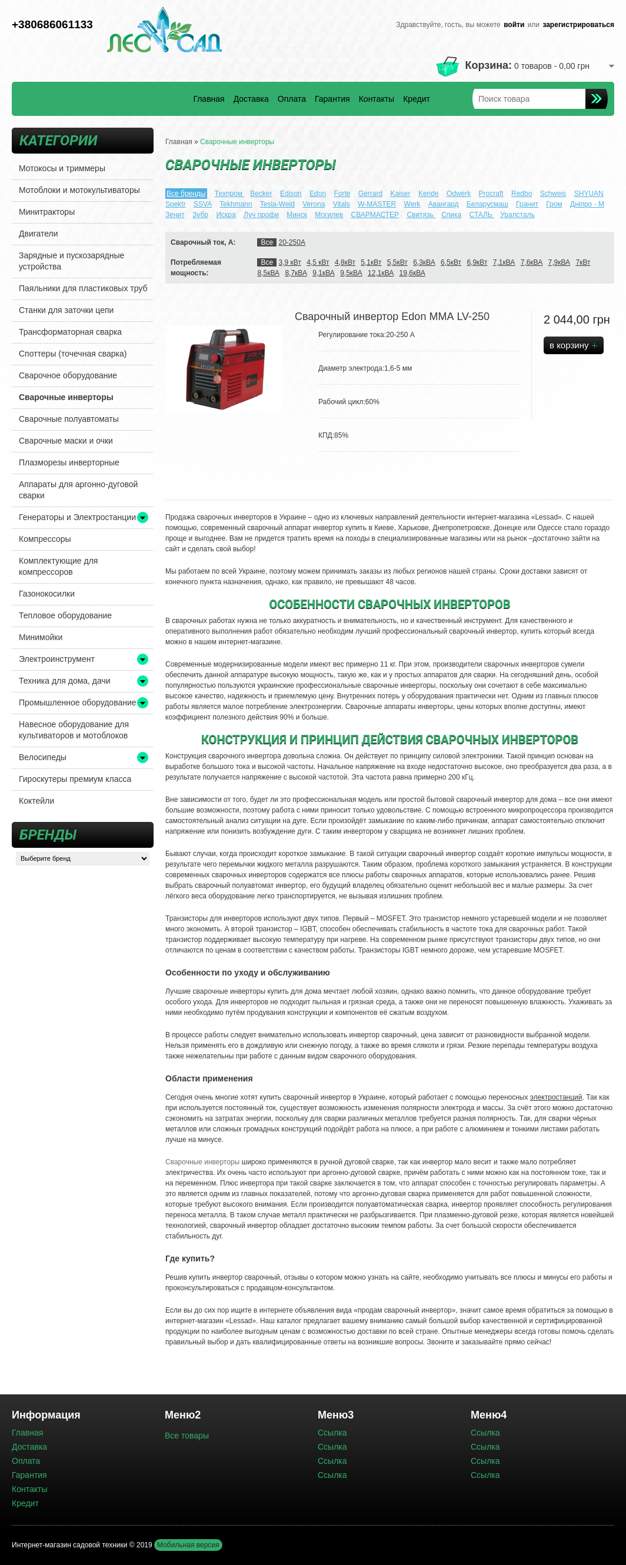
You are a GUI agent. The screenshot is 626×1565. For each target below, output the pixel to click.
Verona (313, 204)
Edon (317, 193)
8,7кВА (296, 273)
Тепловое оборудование (65, 615)
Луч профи (261, 215)
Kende (428, 193)
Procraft (491, 193)
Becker (261, 193)
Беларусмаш (487, 204)
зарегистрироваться (578, 25)
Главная (208, 99)
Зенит (175, 215)
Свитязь (421, 215)
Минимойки (40, 637)
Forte (342, 193)
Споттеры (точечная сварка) (72, 353)
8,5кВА (268, 273)
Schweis (553, 193)
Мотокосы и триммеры (62, 168)
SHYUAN (589, 193)
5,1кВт (371, 262)
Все (267, 242)
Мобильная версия (188, 1545)
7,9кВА (559, 262)
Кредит (416, 99)
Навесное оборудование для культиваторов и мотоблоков (74, 730)
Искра (225, 215)
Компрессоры (45, 539)
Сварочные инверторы (66, 397)
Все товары (187, 1435)
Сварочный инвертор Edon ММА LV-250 (392, 316)
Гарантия (332, 99)
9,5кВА (351, 273)
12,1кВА (381, 273)
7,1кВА (504, 262)
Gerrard (370, 193)
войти (514, 25)
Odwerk (459, 193)
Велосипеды (42, 757)
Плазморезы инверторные (69, 462)
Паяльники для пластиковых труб (83, 288)
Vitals (341, 204)
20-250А (292, 242)
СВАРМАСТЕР (375, 215)
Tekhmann (235, 204)
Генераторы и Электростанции (77, 517)
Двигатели (38, 233)
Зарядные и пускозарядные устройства (71, 261)
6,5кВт (451, 262)
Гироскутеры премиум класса (75, 779)
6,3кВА (424, 262)
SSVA (203, 204)
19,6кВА (412, 273)
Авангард (443, 204)
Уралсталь (517, 215)
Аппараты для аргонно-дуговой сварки (78, 490)
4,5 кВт (318, 262)
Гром (554, 204)
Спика (451, 215)
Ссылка (332, 1432)
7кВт (582, 262)
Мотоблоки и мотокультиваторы (79, 190)
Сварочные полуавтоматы (69, 419)
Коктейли (36, 800)
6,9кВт (477, 262)
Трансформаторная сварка (70, 332)
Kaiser (401, 193)
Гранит (527, 204)
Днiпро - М (587, 204)
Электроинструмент (57, 659)
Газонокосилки (47, 593)
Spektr (175, 204)
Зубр (200, 215)
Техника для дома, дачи (65, 680)
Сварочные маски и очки (66, 440)
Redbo (521, 193)
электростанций (556, 1097)
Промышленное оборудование (77, 702)
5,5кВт (397, 262)
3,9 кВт (290, 262)
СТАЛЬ (482, 215)
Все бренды (186, 193)
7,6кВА (532, 262)
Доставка (251, 99)
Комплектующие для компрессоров (58, 566)
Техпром (230, 193)
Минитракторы (47, 212)
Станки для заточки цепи (66, 310)
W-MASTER (377, 204)
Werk (412, 204)
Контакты (376, 99)
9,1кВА (323, 273)
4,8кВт (345, 262)
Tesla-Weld (277, 204)
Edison (291, 193)
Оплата (292, 99)
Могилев (329, 215)
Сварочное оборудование (68, 375)
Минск (297, 215)
